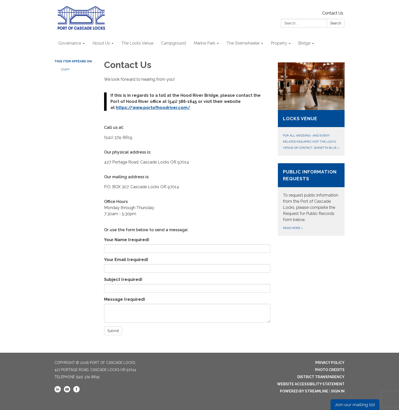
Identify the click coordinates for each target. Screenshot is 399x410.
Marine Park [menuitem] (204, 43)
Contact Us (332, 13)
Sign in (338, 391)
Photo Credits (330, 370)
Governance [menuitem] (69, 43)
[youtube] (67, 391)
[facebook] (76, 391)
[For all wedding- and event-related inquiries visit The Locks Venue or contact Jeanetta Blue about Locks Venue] (311, 109)
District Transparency (321, 377)
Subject (123, 279)
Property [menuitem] (279, 43)
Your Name (126, 239)
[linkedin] (57, 391)
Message (124, 299)
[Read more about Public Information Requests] (311, 199)
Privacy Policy (330, 363)
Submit (113, 331)
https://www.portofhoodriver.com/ (153, 107)
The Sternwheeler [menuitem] (243, 43)
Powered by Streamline (304, 391)
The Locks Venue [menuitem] (137, 43)
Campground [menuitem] (173, 43)
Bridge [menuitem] (304, 43)
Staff (65, 69)
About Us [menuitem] (101, 43)
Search (335, 23)
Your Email (126, 259)
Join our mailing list (355, 404)
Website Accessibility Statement (311, 384)
